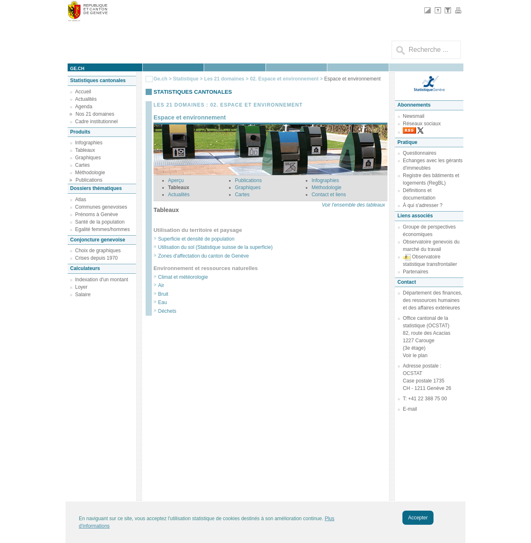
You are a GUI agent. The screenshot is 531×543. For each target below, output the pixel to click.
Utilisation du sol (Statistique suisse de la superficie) (215, 247)
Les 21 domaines (224, 79)
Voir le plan (415, 355)
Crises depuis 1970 (96, 258)
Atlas (80, 199)
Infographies (88, 143)
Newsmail (413, 116)
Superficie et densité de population (196, 239)
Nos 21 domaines (95, 114)
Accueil (83, 92)
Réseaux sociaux (422, 124)
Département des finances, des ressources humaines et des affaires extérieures (432, 300)
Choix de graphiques (98, 250)
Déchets (167, 311)
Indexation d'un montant (101, 279)
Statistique (185, 79)
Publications (89, 180)
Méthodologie (90, 172)
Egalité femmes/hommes (102, 229)
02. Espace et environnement (284, 79)
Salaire (82, 294)
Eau (162, 302)
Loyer (81, 287)
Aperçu (176, 180)
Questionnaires (419, 153)
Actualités (86, 99)
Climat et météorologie (183, 277)
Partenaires (415, 272)
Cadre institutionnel (96, 121)
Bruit (163, 294)
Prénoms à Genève (96, 214)
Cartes (82, 165)
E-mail (410, 409)
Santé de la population (99, 222)
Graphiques (88, 158)
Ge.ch (160, 79)
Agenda (83, 107)
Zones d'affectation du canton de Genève (203, 256)
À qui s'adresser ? (423, 205)
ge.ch (77, 68)
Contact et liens (329, 194)
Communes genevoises (101, 207)
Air (161, 285)
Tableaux (85, 150)
